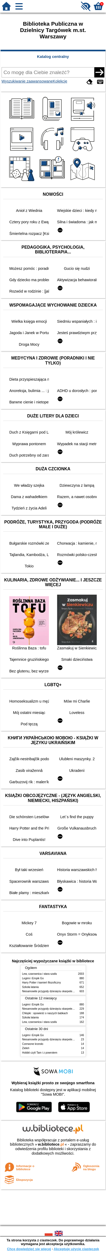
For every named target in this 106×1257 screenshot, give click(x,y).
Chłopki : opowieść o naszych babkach (45, 1013)
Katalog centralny (53, 56)
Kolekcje (60, 81)
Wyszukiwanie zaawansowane (27, 81)
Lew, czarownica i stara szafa (39, 973)
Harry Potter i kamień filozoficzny (41, 982)
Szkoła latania (30, 987)
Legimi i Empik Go (33, 978)
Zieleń (25, 1048)
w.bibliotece (51, 1144)
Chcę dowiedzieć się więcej (29, 1249)
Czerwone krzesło (32, 1043)
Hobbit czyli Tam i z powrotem (39, 1052)
